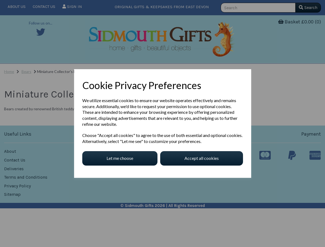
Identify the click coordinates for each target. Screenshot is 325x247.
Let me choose (120, 158)
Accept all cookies (201, 158)
